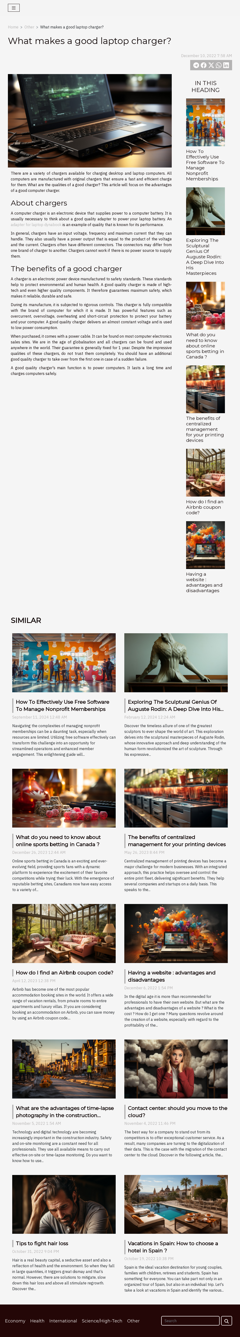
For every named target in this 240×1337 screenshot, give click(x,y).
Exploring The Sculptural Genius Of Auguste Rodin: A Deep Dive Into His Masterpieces (205, 256)
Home (13, 27)
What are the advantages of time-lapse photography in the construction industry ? (65, 1115)
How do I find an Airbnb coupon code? (204, 507)
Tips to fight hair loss (42, 1243)
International (63, 1321)
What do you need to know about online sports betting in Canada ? (205, 345)
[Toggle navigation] (14, 8)
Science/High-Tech (102, 1321)
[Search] (190, 1321)
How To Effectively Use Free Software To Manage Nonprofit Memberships (205, 165)
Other (29, 27)
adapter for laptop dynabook (36, 224)
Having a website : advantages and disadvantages (204, 582)
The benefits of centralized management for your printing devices (205, 429)
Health (37, 1321)
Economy (15, 1321)
